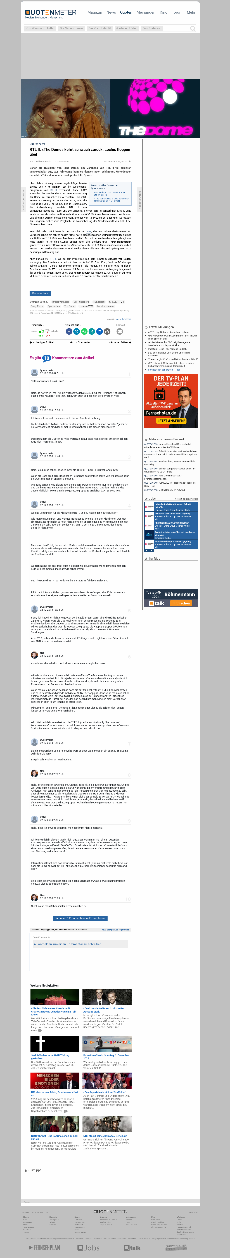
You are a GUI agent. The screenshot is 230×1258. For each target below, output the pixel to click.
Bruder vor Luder (60, 301)
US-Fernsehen (80, 1232)
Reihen (52, 1222)
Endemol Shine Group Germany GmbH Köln (168, 506)
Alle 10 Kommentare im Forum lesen (80, 918)
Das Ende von (152, 28)
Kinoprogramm (158, 1239)
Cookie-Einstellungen (185, 1232)
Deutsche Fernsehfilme (174, 1239)
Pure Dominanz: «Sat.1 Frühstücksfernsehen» (163, 477)
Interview (52, 1225)
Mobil (25, 1225)
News (111, 12)
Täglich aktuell (106, 1225)
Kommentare (40, 293)
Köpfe (77, 1230)
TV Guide (111, 1239)
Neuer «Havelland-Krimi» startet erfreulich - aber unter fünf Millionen (167, 445)
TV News (87, 1239)
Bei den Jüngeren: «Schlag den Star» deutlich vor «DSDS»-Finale (170, 470)
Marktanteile (105, 1222)
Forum (177, 12)
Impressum (181, 1234)
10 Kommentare (61, 161)
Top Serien (189, 1239)
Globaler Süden (126, 28)
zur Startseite (80, 342)
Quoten (126, 12)
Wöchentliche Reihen (108, 1220)
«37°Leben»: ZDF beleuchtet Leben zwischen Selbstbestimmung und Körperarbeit (171, 364)
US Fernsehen (77, 1239)
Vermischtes (79, 1222)
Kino (163, 12)
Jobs (179, 1222)
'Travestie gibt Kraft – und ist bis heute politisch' (173, 359)
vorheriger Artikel (42, 342)
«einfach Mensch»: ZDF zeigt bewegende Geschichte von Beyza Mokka (169, 344)
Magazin (94, 12)
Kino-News (155, 1220)
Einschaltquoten (99, 1239)
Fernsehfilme (132, 1239)
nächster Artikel (120, 342)
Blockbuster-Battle (158, 1227)
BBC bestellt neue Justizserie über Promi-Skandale (169, 354)
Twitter (26, 1232)
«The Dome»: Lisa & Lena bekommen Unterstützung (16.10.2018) (111, 199)
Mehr (191, 12)
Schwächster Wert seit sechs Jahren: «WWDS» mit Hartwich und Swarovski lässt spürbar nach (170, 454)
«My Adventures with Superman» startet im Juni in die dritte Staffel (172, 337)
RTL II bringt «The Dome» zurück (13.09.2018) (109, 193)
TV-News (78, 1220)
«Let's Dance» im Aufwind (164, 489)
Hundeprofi (99, 301)
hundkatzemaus (105, 306)
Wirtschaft (79, 1225)
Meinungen (146, 12)
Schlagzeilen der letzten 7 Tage (164, 369)
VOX (88, 231)
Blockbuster (120, 1239)
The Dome (69, 306)
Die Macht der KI (100, 28)
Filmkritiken (66, 1239)
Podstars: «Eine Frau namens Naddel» (167, 348)
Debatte (129, 1220)
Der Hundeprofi (81, 301)
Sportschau (54, 306)
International (80, 1227)
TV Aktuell (41, 1239)
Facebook (27, 1230)
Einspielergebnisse (159, 1225)
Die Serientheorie (71, 28)
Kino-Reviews (131, 1225)
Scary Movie (37, 306)
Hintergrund (54, 1220)
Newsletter (27, 1222)
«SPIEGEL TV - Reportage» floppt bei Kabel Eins (170, 484)
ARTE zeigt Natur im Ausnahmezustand (168, 332)
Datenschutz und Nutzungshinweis (184, 1228)
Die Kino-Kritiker (157, 1222)
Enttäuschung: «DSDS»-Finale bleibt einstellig (170, 463)
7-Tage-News (28, 1227)
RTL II (53, 190)
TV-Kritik (129, 1222)
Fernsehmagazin (53, 1239)
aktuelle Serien (144, 1239)
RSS (25, 1220)
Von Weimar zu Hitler (40, 28)
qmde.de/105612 (123, 319)
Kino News (31, 1239)
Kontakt (180, 1225)
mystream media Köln (170, 534)
